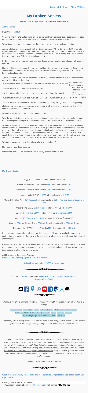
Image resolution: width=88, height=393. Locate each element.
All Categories (8, 27)
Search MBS (55, 7)
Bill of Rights (60, 200)
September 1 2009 (31, 213)
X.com (24, 276)
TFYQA (43, 195)
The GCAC (67, 208)
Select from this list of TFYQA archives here (44, 263)
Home (66, 7)
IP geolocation (39, 385)
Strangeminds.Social (44, 279)
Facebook (43, 276)
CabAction (60, 180)
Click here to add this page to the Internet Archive (25, 258)
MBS (18, 32)
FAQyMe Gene (23, 223)
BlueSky (54, 276)
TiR (53, 218)
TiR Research (31, 200)
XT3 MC (71, 228)
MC (49, 185)
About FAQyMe (78, 7)
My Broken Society (10, 171)
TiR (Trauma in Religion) (33, 218)
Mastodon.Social (67, 276)
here (59, 361)
